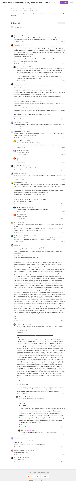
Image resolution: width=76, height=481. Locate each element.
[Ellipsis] (64, 36)
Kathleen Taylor (18, 45)
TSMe (15, 222)
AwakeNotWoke (18, 84)
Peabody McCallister (19, 36)
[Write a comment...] (39, 29)
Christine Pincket (18, 131)
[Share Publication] (58, 2)
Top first (61, 23)
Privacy (35, 472)
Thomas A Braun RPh (19, 450)
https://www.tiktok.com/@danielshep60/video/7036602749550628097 (35, 335)
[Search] (54, 2)
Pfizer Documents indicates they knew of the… (24, 9)
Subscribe (64, 2)
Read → (13, 18)
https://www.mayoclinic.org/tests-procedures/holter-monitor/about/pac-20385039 (38, 391)
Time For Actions (21, 66)
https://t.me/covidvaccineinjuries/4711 (29, 401)
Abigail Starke (18, 166)
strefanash (17, 438)
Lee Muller (19, 150)
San (18, 158)
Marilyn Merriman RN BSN (21, 236)
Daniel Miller (20, 140)
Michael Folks (17, 122)
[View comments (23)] (33, 11)
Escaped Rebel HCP (19, 182)
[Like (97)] (29, 11)
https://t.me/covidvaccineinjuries (29, 257)
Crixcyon (16, 173)
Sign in (71, 2)
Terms (39, 472)
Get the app (45, 476)
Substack (31, 480)
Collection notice (45, 472)
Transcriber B (17, 245)
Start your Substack (33, 476)
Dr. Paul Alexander (16, 10)
